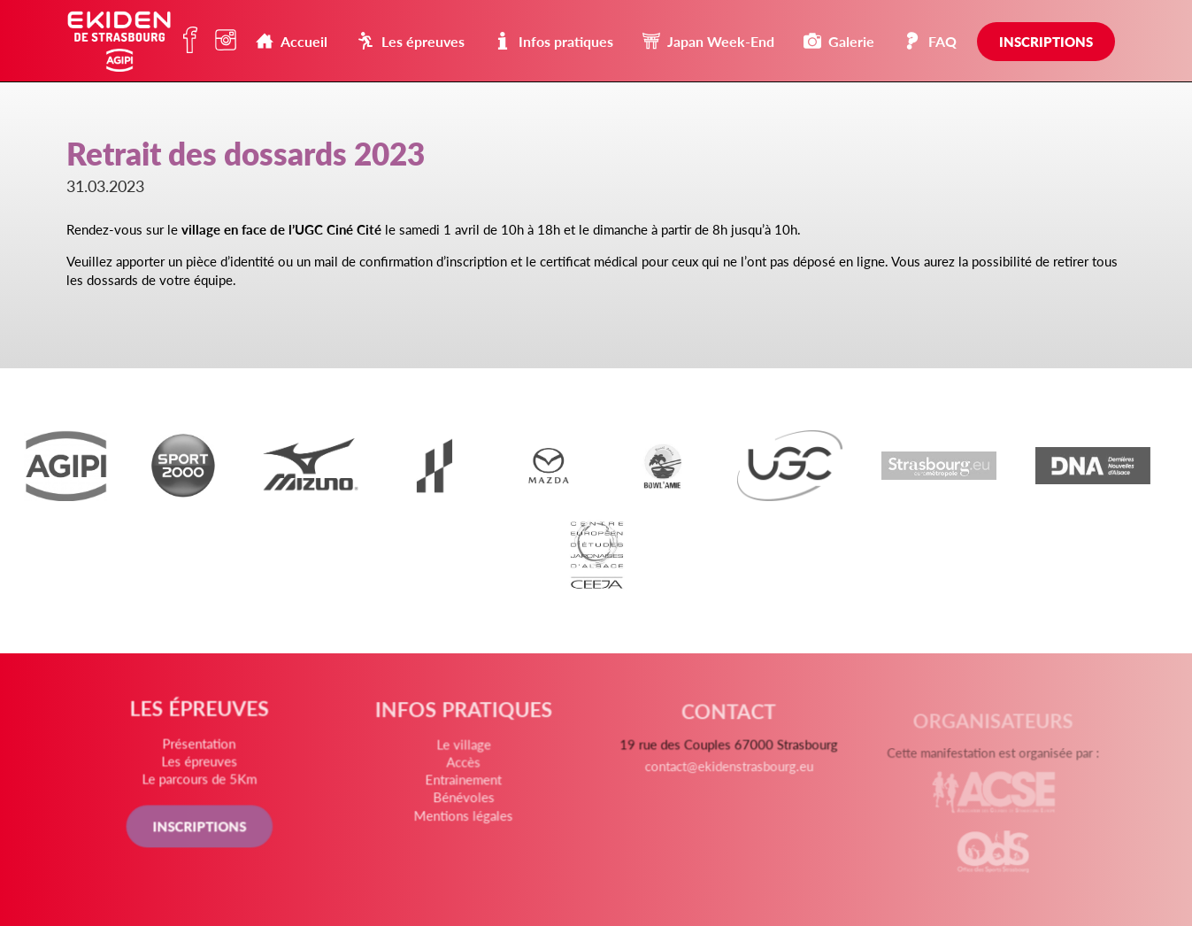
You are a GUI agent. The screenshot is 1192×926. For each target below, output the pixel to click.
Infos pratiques (553, 41)
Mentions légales (464, 818)
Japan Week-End (708, 41)
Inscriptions (1046, 41)
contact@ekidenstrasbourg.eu (728, 774)
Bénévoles (465, 800)
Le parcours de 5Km (201, 781)
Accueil (291, 41)
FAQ (930, 41)
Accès (464, 766)
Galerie (839, 41)
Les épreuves (411, 41)
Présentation (201, 746)
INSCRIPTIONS (201, 827)
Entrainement (464, 783)
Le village (464, 749)
